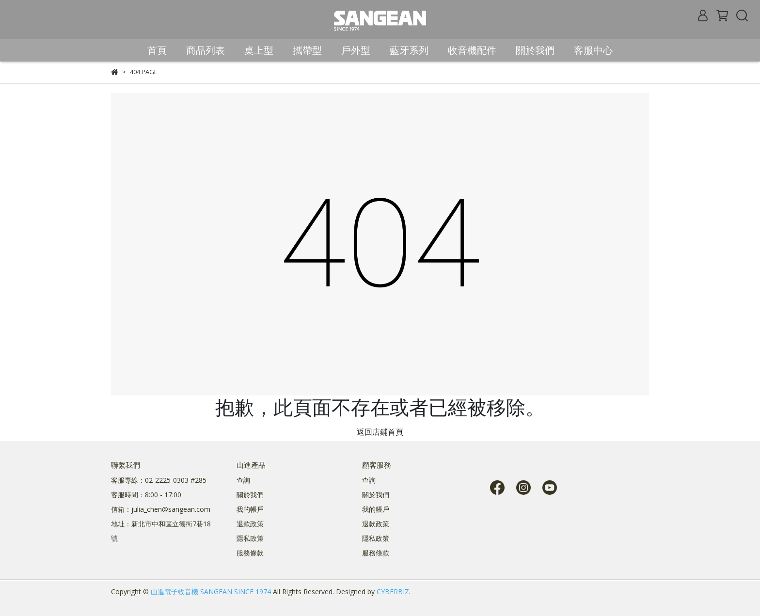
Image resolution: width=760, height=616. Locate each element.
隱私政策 (250, 538)
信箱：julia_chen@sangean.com (160, 509)
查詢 (243, 480)
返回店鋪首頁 (380, 431)
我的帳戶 (250, 509)
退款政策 (250, 523)
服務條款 (250, 552)
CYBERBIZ (393, 591)
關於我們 (250, 494)
